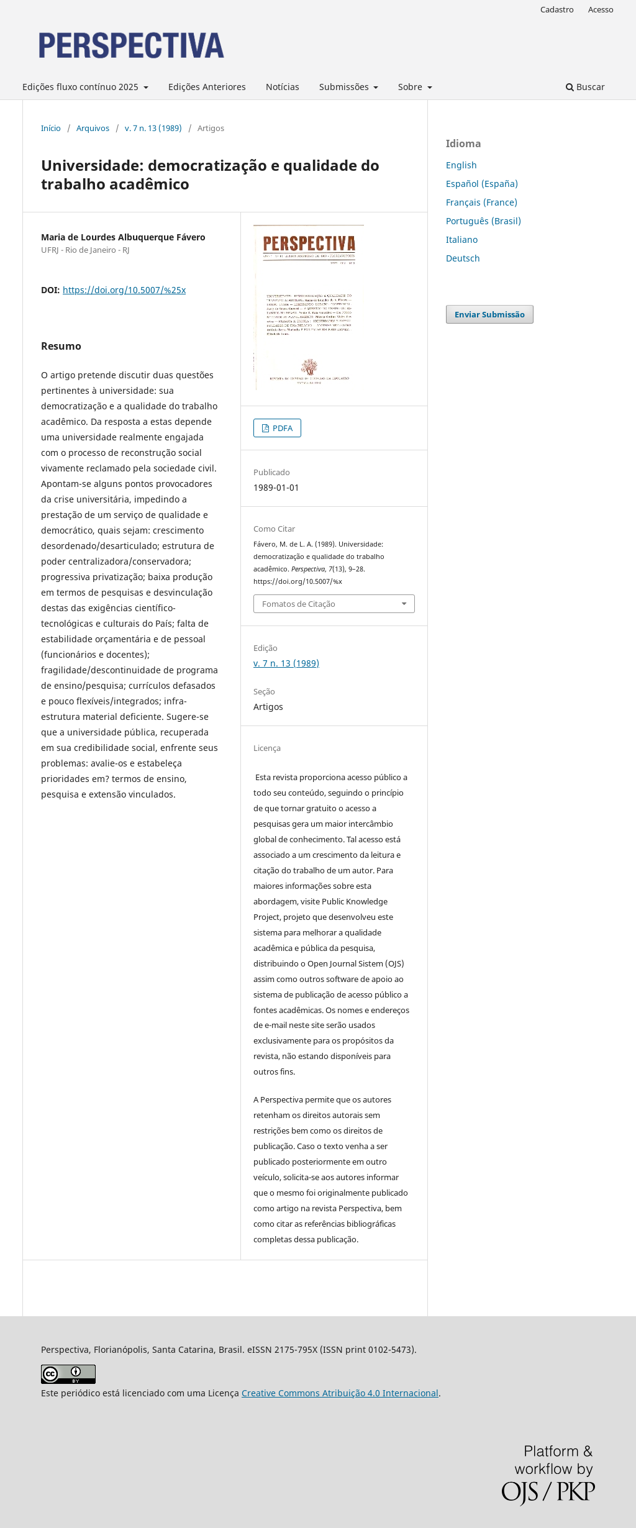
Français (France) (481, 202)
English (461, 165)
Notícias (282, 87)
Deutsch (463, 258)
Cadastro (557, 9)
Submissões (345, 87)
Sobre (411, 87)
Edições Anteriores (207, 87)
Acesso (601, 9)
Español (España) (482, 183)
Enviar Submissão (490, 314)
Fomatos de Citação (298, 603)
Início (51, 128)
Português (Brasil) (483, 221)
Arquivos (92, 128)
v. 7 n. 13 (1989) (153, 128)
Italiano (462, 239)
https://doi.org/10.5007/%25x (124, 290)
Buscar (585, 87)
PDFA (282, 428)
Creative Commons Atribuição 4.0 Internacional (340, 1393)
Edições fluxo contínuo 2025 (81, 87)
